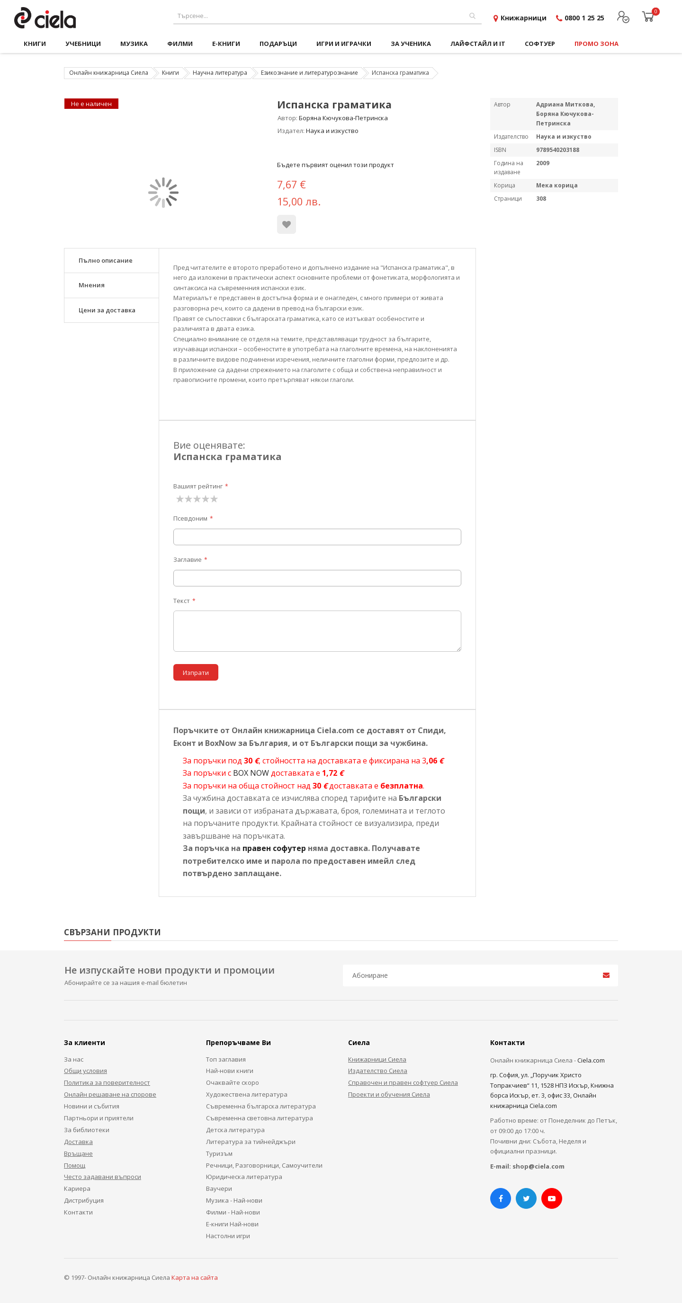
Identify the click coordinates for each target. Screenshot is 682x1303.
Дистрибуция (84, 1200)
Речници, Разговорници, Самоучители (264, 1165)
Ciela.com (591, 1060)
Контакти (78, 1212)
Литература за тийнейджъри (251, 1141)
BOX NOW (251, 773)
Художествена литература (246, 1094)
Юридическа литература (244, 1176)
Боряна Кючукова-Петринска (343, 118)
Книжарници (524, 17)
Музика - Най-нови (234, 1200)
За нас (73, 1059)
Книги (170, 73)
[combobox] (327, 16)
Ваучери (219, 1188)
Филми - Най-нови (233, 1212)
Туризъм (219, 1153)
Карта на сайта (194, 1277)
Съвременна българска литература (261, 1106)
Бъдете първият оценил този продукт (335, 164)
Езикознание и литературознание (309, 73)
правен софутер (274, 848)
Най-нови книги (229, 1070)
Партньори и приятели (99, 1118)
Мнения (92, 285)
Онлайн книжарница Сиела (108, 73)
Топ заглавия (226, 1059)
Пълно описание (106, 260)
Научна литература (220, 73)
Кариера (77, 1188)
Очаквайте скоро (232, 1082)
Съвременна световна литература (259, 1118)
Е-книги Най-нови (232, 1224)
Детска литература (235, 1130)
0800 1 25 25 (584, 17)
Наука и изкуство (332, 130)
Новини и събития (91, 1106)
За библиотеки (86, 1130)
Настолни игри (228, 1236)
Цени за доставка (107, 310)
